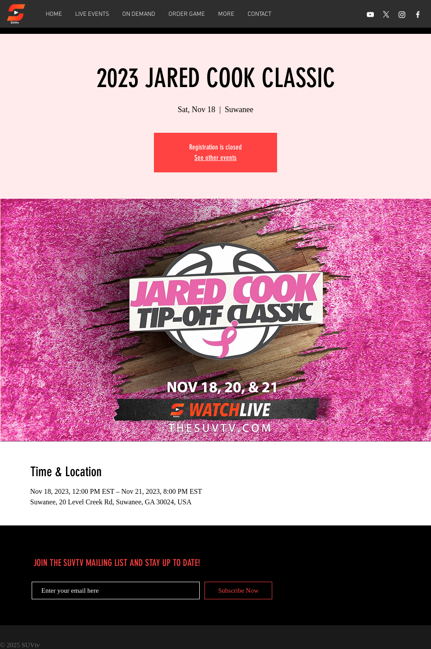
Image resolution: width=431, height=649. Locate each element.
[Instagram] (402, 14)
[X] (386, 14)
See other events (215, 157)
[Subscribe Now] (238, 590)
